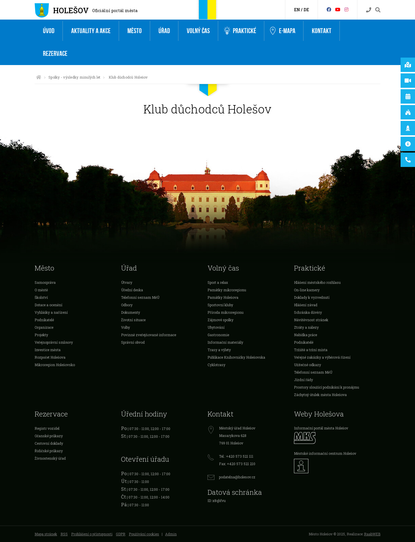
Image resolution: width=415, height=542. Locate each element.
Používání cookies (144, 534)
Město (134, 31)
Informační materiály (225, 342)
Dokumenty (130, 312)
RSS (64, 534)
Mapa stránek (46, 534)
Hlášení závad (305, 305)
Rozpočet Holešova (50, 357)
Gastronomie (218, 334)
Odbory (127, 305)
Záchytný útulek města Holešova (320, 394)
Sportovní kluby (220, 305)
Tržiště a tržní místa (310, 349)
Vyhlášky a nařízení (51, 312)
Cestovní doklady (49, 443)
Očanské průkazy (49, 435)
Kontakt (321, 31)
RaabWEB (372, 534)
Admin (171, 534)
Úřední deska (132, 290)
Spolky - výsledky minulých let (74, 77)
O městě (41, 290)
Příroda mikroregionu (225, 312)
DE (306, 9)
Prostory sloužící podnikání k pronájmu (326, 387)
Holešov (71, 10)
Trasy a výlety (219, 349)
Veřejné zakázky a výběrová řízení (322, 357)
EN (297, 9)
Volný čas (198, 31)
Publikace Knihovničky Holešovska (236, 357)
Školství (41, 297)
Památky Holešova (222, 297)
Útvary (126, 282)
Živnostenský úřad (50, 458)
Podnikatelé (44, 319)
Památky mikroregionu (226, 290)
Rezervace (55, 54)
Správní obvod (133, 342)
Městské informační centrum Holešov (325, 453)
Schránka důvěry (308, 312)
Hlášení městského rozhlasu (317, 282)
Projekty (41, 334)
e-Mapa (282, 31)
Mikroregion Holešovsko (55, 364)
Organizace (44, 327)
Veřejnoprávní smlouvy (54, 342)
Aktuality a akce (91, 31)
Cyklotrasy (216, 364)
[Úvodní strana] (38, 77)
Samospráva (45, 282)
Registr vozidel (47, 428)
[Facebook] (329, 9)
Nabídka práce (305, 334)
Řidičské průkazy (49, 450)
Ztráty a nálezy (306, 327)
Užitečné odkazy (307, 364)
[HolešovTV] (338, 9)
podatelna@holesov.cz (237, 477)
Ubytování (216, 327)
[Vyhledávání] (377, 10)
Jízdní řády (303, 379)
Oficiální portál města (114, 10)
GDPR (120, 534)
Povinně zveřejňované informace (148, 334)
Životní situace (133, 319)
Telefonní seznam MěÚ (140, 297)
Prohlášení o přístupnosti (91, 534)
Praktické (240, 30)
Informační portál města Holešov (321, 428)
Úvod (48, 31)
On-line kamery (307, 290)
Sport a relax (217, 282)
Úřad (164, 31)
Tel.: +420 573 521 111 (236, 456)
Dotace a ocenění (48, 305)
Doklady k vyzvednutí (311, 297)
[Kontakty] (368, 10)
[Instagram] (346, 9)
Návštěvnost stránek (311, 319)
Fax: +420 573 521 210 (237, 463)
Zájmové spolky (220, 319)
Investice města (48, 349)
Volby (125, 327)
